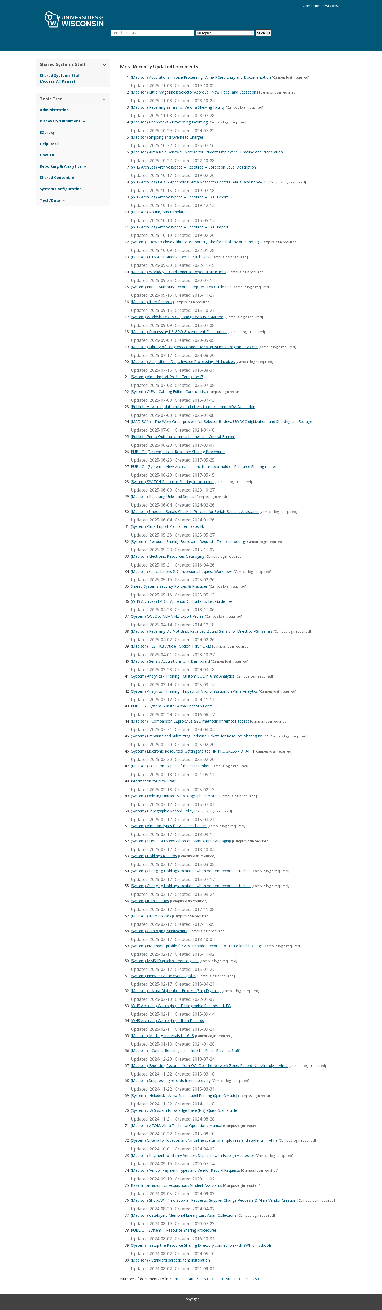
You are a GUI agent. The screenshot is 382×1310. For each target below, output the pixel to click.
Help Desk (49, 143)
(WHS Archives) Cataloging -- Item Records (167, 1020)
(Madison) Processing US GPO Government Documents (179, 331)
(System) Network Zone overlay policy (163, 975)
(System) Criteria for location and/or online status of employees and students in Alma (204, 1140)
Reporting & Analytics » (63, 166)
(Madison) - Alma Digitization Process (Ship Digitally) (176, 990)
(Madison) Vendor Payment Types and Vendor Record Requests (185, 1170)
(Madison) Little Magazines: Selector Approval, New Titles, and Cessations (194, 92)
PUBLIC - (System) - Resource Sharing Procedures (174, 1230)
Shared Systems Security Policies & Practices (169, 586)
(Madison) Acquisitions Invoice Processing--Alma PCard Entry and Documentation (201, 77)
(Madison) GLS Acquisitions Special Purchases (170, 256)
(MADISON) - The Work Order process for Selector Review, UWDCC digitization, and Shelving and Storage (221, 421)
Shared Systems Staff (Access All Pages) (60, 78)
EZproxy (47, 132)
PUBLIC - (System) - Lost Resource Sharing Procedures (178, 451)
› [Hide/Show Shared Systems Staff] (104, 65)
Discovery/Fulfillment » (62, 120)
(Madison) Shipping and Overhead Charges (167, 137)
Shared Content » (57, 177)
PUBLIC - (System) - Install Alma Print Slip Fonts (172, 706)
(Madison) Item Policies (151, 915)
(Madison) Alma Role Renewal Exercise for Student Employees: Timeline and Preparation (207, 151)
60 (206, 1278)
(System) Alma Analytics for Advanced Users (169, 825)
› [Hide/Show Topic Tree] (104, 99)
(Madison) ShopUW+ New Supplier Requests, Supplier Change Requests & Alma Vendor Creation (213, 1200)
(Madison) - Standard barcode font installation (170, 1260)
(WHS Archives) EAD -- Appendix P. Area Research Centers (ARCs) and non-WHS (199, 181)
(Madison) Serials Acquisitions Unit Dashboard (170, 661)
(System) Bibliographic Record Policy (162, 810)
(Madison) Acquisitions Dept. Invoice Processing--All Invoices (183, 361)
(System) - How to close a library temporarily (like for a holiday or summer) (195, 241)
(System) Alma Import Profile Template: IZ (167, 376)
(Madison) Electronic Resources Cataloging (167, 556)
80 (221, 1278)
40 (191, 1278)
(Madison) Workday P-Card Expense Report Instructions (178, 271)
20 (176, 1278)
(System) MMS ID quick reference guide (165, 960)
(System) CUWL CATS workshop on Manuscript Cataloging (181, 840)
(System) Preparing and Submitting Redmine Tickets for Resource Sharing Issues (200, 735)
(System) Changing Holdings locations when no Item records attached (191, 870)
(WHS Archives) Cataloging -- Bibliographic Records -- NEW (181, 1005)
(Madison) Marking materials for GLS (162, 1035)
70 (213, 1278)
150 (256, 1278)
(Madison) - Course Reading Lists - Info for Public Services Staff (185, 1050)
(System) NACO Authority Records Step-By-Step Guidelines (181, 286)
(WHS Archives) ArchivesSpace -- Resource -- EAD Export (179, 197)
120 (246, 1278)
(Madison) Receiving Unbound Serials (162, 496)
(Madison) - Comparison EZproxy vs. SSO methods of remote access (190, 721)
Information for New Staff (153, 781)
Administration (54, 109)
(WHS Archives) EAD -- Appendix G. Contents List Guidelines (182, 601)
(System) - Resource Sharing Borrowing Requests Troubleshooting (188, 541)
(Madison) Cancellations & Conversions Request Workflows (182, 571)
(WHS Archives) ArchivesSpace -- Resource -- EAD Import (179, 226)
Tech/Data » (52, 200)
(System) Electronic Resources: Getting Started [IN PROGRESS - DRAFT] (192, 751)
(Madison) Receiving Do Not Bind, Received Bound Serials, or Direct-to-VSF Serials (201, 631)
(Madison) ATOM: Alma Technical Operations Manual (176, 1125)
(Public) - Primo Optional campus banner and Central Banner (183, 436)
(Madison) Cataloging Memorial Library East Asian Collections (183, 1215)
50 (198, 1278)
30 (183, 1278)
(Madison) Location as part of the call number (170, 765)
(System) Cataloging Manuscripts (159, 930)
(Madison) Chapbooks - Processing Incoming (169, 122)
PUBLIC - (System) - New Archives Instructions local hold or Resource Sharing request (204, 466)
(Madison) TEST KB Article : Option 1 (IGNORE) (171, 646)
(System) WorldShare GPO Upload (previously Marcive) (177, 316)
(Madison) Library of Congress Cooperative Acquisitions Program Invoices (194, 346)
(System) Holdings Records (154, 855)
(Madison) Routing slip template (158, 211)
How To (47, 154)
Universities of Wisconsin (321, 5)
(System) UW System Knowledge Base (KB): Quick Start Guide (184, 1110)
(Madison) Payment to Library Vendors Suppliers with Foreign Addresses (193, 1155)
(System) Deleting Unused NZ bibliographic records (174, 795)
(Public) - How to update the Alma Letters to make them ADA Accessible (193, 406)
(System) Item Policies (150, 900)
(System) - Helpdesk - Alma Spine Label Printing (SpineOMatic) (184, 1095)
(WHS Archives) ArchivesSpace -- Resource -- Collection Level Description (193, 167)
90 (228, 1278)
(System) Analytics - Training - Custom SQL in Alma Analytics (183, 676)
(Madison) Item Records (151, 301)
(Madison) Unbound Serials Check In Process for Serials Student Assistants (195, 511)
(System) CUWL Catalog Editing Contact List (168, 391)
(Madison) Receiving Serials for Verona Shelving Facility (178, 107)
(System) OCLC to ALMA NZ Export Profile (167, 616)
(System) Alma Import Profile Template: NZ (168, 526)
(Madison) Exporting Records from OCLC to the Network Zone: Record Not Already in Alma (209, 1065)
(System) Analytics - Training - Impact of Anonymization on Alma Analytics (194, 691)
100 (236, 1278)
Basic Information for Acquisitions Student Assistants (176, 1185)
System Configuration (61, 188)
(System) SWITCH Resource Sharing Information (172, 481)
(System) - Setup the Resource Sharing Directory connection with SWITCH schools (201, 1245)
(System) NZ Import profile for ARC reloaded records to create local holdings (197, 945)
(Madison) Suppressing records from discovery (171, 1080)
